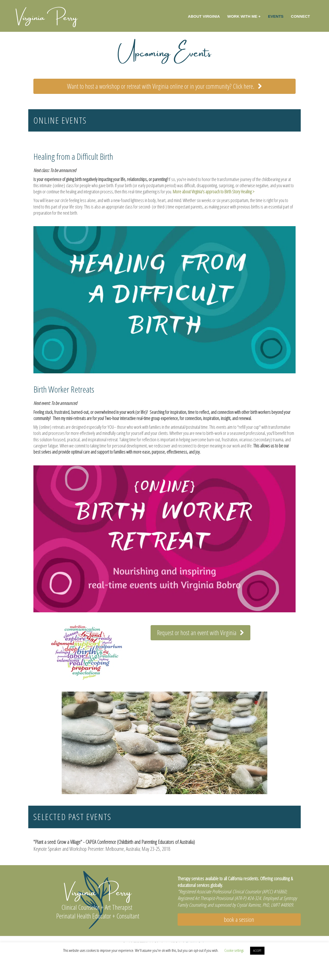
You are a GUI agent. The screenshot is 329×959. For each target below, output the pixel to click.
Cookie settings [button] (234, 950)
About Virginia (204, 16)
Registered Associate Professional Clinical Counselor (220, 891)
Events (276, 16)
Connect (300, 16)
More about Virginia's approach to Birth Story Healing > (213, 191)
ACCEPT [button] (257, 950)
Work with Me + (244, 16)
